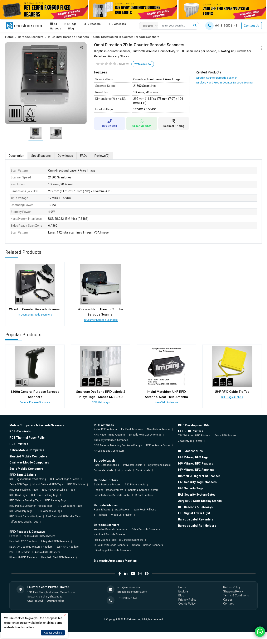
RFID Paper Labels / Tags (23, 489)
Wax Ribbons (122, 509)
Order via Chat (141, 123)
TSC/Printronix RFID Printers (194, 435)
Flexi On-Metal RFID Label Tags (63, 516)
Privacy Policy (187, 599)
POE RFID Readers (19, 552)
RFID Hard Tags (18, 495)
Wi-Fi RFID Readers (68, 546)
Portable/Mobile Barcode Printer (112, 495)
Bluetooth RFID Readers (23, 557)
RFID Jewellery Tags (21, 511)
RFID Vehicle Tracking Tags (25, 500)
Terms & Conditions (236, 595)
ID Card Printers (144, 495)
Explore (183, 591)
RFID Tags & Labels (232, 397)
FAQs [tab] (83, 156)
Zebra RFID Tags (18, 484)
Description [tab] (16, 156)
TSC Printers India (135, 484)
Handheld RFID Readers (23, 541)
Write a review (142, 64)
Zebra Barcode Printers (107, 484)
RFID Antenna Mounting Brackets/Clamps (118, 445)
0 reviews (123, 64)
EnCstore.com (132, 619)
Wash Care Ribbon (121, 514)
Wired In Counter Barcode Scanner (216, 77)
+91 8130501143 (127, 598)
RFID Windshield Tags (49, 511)
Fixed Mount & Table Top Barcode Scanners (118, 539)
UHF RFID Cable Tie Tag (232, 392)
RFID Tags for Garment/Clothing (27, 479)
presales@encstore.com (132, 591)
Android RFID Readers (47, 552)
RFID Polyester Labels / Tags (58, 489)
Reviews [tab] (102, 156)
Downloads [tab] (65, 156)
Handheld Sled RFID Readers (57, 557)
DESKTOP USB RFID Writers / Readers (31, 546)
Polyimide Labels (103, 470)
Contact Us (251, 26)
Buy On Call (109, 123)
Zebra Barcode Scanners (145, 529)
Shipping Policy (233, 591)
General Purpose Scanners (35, 402)
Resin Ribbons (102, 509)
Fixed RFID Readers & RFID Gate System (32, 536)
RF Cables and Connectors (109, 450)
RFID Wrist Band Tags (69, 505)
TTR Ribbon (100, 514)
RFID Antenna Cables (158, 445)
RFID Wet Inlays (101, 402)
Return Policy (232, 587)
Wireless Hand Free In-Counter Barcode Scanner (224, 82)
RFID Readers (92, 24)
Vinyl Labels (124, 470)
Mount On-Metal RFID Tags (48, 484)
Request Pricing (173, 123)
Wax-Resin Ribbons (145, 509)
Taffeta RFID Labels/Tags (23, 521)
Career (227, 599)
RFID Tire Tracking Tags (44, 495)
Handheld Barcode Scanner (110, 534)
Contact (228, 603)
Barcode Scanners (31, 37)
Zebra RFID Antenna (105, 429)
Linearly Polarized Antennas (145, 434)
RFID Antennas (116, 24)
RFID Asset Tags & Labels (64, 479)
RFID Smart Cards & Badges (25, 516)
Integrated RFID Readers (55, 541)
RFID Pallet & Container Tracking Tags (31, 505)
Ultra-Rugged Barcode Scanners (112, 550)
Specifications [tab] (41, 156)
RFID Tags (70, 24)
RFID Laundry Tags (56, 500)
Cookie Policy (187, 603)
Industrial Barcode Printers (143, 490)
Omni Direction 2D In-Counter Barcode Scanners (126, 37)
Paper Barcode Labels (106, 464)
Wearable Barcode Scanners (110, 529)
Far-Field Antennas (132, 429)
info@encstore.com (129, 587)
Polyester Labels (132, 464)
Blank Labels (143, 470)
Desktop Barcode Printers (108, 490)
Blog (71, 28)
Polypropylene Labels (159, 464)
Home (9, 37)
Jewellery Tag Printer (190, 440)
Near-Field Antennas (166, 402)
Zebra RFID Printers (225, 435)
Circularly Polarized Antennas (111, 440)
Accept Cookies (53, 632)
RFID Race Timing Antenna (109, 434)
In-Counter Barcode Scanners (68, 37)
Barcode (55, 28)
